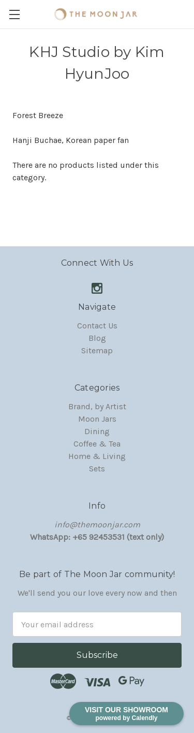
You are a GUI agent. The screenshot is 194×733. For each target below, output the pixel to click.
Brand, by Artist (97, 406)
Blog (97, 338)
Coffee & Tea (97, 444)
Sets (97, 468)
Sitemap (97, 350)
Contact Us (97, 325)
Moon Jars (97, 419)
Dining (97, 431)
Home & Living (97, 456)
